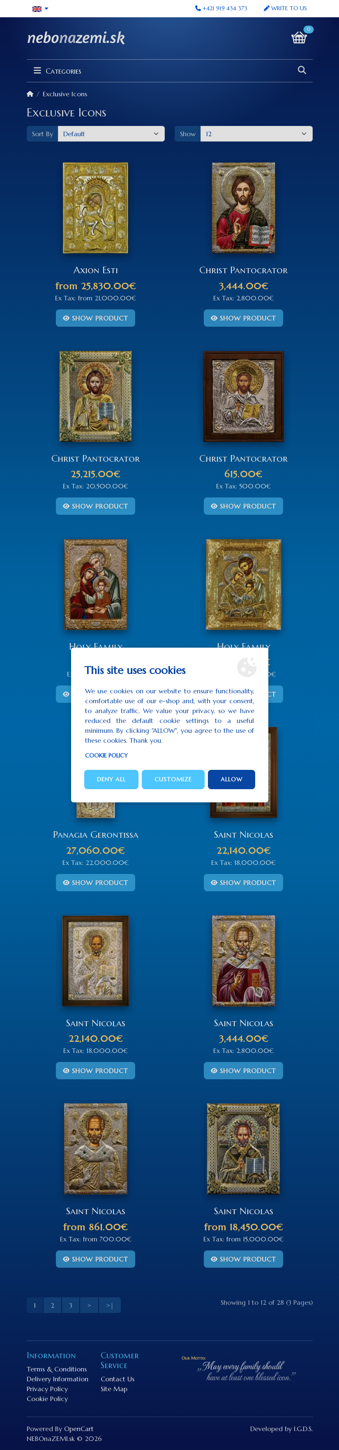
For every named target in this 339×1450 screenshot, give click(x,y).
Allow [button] (231, 779)
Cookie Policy (106, 755)
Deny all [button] (111, 779)
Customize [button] (173, 779)
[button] (41, 8)
